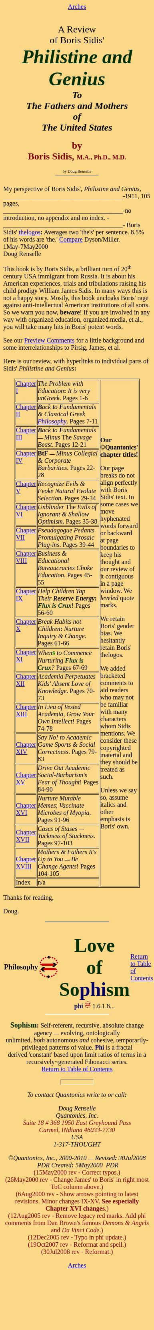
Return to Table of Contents (77, 1069)
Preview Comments (49, 340)
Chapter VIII (26, 557)
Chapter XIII (26, 710)
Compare (71, 239)
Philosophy (52, 421)
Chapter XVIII (26, 863)
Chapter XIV (26, 748)
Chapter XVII (26, 836)
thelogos (29, 232)
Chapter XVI (26, 809)
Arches (77, 6)
